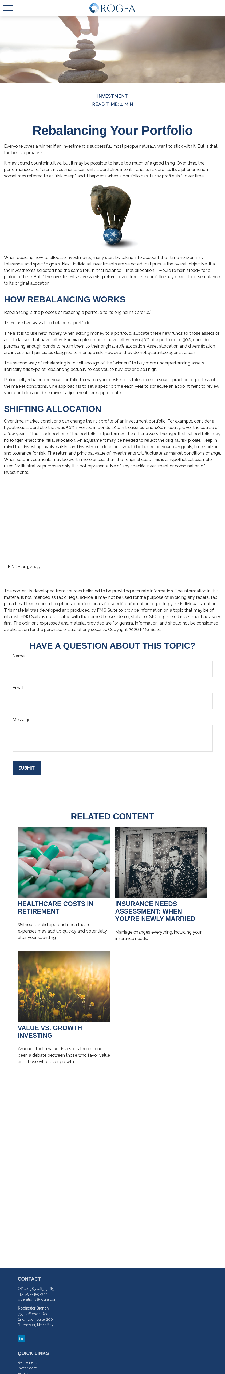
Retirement (27, 1362)
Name (19, 656)
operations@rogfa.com (38, 1299)
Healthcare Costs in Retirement (56, 907)
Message (21, 719)
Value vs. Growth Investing (50, 1031)
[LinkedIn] (21, 1338)
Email (18, 687)
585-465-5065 (42, 1289)
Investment (27, 1368)
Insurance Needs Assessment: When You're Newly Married (155, 911)
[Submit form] (27, 768)
